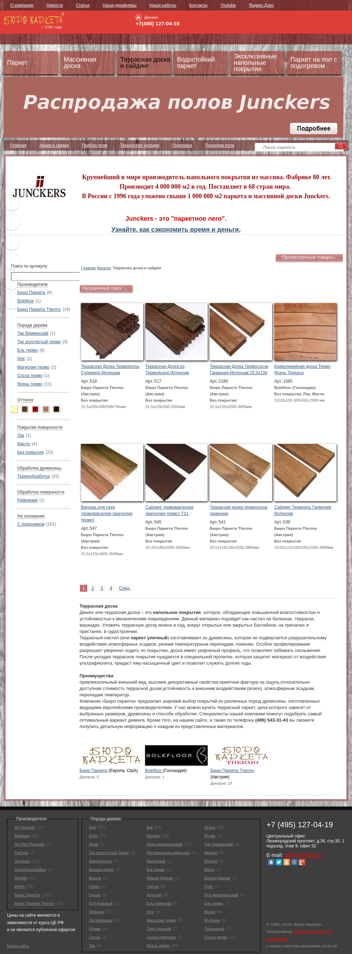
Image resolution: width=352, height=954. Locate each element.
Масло (23, 443)
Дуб (92, 827)
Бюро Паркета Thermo (39, 309)
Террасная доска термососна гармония (238, 510)
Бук (150, 827)
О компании (21, 5)
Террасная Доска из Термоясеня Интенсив (167, 369)
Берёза (211, 861)
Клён (93, 836)
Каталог (104, 268)
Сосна (94, 937)
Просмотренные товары (307, 257)
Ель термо (27, 350)
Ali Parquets (24, 827)
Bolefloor (25, 301)
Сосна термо (30, 375)
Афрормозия (100, 861)
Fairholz (21, 853)
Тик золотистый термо (39, 341)
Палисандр (215, 929)
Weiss (19, 886)
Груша (94, 895)
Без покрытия (30, 452)
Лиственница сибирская (168, 853)
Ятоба (210, 836)
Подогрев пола (219, 145)
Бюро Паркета (31, 292)
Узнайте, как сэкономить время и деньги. (175, 229)
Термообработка (33, 476)
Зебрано (96, 912)
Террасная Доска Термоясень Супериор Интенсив (110, 369)
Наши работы (163, 5)
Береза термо (101, 869)
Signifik (20, 878)
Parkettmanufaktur (30, 869)
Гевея (94, 886)
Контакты (198, 5)
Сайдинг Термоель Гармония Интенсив (302, 510)
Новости (54, 5)
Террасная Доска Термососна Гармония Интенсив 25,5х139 (239, 369)
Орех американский (164, 844)
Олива (95, 929)
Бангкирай (156, 861)
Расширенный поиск (102, 288)
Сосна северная (161, 937)
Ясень (210, 827)
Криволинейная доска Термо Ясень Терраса (302, 369)
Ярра (93, 844)
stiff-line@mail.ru (304, 855)
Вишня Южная (218, 878)
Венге (210, 869)
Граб (209, 886)
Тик (92, 945)
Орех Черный (159, 929)
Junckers (22, 861)
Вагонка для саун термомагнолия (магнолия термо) (106, 513)
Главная (18, 145)
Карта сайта (18, 946)
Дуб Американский (221, 895)
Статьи (83, 5)
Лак (20, 435)
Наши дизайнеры (120, 5)
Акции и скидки (54, 145)
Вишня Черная (160, 878)
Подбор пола (94, 145)
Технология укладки (139, 145)
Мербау (154, 836)
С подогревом (30, 524)
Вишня (95, 878)
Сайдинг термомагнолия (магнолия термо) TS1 (169, 510)
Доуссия (154, 895)
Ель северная (159, 903)
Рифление (27, 500)
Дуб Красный (101, 903)
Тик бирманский (33, 333)
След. (124, 588)
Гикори (153, 886)
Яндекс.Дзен (261, 5)
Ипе (21, 358)
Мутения (212, 920)
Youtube (228, 5)
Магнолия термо (33, 367)
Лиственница (100, 920)
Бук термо (156, 869)
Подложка (182, 145)
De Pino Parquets (29, 844)
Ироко (210, 912)
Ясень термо (29, 384)
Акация (211, 853)
